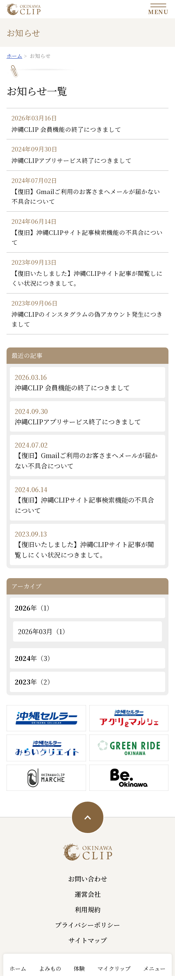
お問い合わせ (87, 878)
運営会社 (88, 894)
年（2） (34, 681)
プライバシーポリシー (87, 925)
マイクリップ (114, 968)
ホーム (17, 968)
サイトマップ (87, 940)
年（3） (34, 658)
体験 (79, 968)
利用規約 (88, 909)
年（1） (34, 607)
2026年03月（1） (43, 631)
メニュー (154, 968)
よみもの (50, 968)
